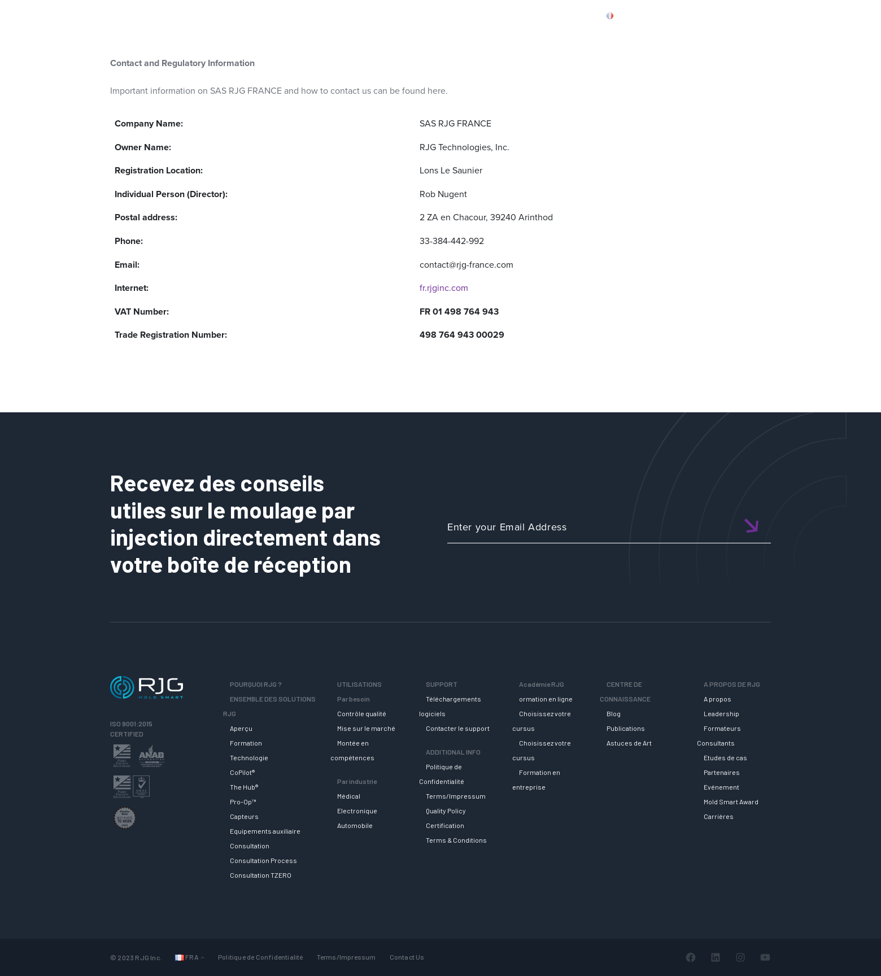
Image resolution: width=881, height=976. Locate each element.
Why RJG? (277, 35)
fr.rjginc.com (444, 287)
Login (789, 15)
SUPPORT (492, 35)
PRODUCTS (668, 15)
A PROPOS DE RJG (789, 35)
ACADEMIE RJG (565, 35)
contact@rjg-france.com (466, 264)
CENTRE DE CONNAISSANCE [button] (674, 35)
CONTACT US (727, 15)
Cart (821, 15)
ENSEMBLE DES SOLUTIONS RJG (385, 35)
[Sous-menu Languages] (202, 957)
